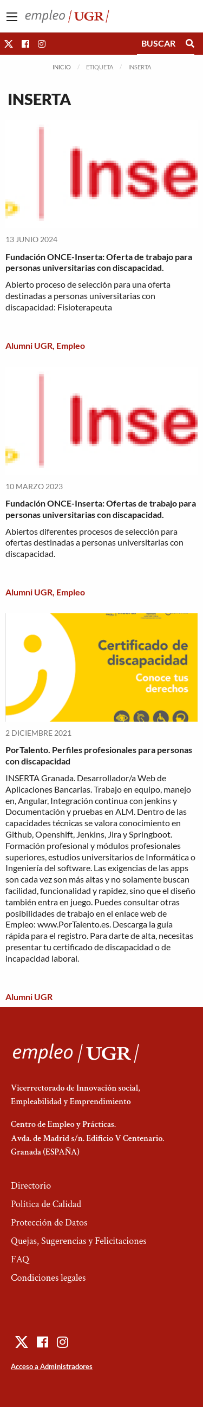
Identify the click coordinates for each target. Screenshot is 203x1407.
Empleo (70, 345)
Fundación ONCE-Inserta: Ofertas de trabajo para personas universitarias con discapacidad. (100, 509)
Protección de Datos (49, 1222)
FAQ (20, 1259)
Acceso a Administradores (52, 1366)
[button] (8, 43)
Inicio (62, 66)
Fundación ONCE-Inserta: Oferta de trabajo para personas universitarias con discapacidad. (98, 262)
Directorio (31, 1185)
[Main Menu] (11, 16)
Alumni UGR (29, 345)
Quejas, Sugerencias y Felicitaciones (79, 1241)
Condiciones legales (48, 1278)
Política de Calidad (46, 1204)
